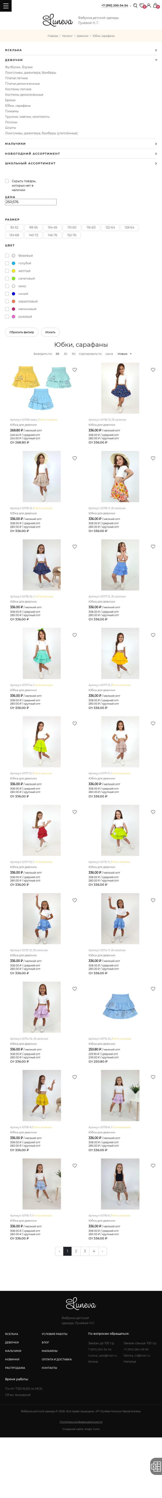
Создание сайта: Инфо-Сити (81, 1489)
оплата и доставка (56, 1420)
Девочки (14, 60)
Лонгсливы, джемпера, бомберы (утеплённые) (41, 133)
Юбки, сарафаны (18, 106)
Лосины (11, 122)
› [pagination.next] (102, 1312)
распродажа (15, 1428)
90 (74, 353)
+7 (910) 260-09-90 (137, 1410)
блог (45, 1403)
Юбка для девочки (23, 430)
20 (57, 353)
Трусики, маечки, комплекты (27, 117)
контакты (49, 1428)
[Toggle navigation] (6, 6)
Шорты (10, 128)
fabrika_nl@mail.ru (137, 1416)
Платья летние (16, 78)
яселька (11, 1394)
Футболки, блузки (19, 67)
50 (65, 353)
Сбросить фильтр (21, 332)
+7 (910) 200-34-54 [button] (114, 5)
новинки (12, 1420)
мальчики (13, 1411)
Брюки (10, 100)
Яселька (13, 50)
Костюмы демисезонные (24, 95)
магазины (49, 1411)
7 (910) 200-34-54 (99, 1410)
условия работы (54, 1394)
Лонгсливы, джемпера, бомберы (30, 73)
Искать (50, 332)
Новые (122, 353)
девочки (12, 1403)
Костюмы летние (18, 89)
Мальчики (15, 143)
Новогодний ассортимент (32, 153)
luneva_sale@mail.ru (102, 1416)
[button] (148, 5)
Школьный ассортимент (30, 163)
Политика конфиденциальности (81, 1482)
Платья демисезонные (22, 84)
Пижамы (12, 111)
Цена (109, 353)
